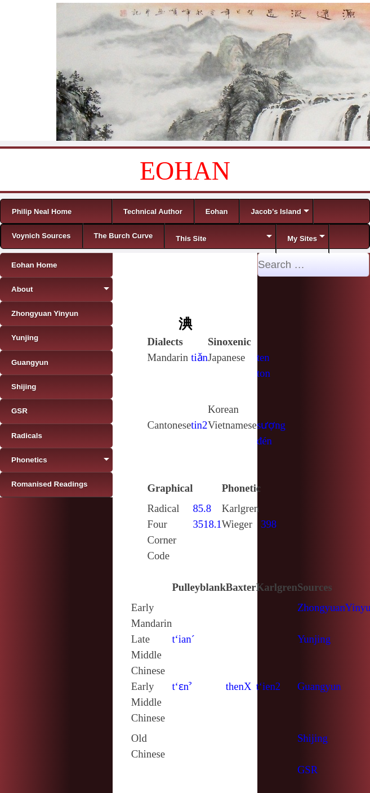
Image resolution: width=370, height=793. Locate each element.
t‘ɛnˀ (181, 686)
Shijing (312, 738)
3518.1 (207, 524)
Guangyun (319, 686)
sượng (271, 425)
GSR (307, 770)
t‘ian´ (183, 639)
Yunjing (314, 639)
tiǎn (199, 357)
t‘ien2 (268, 686)
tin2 (199, 425)
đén (264, 441)
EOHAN (185, 171)
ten (263, 357)
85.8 (202, 508)
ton (263, 373)
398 (269, 524)
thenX (239, 686)
